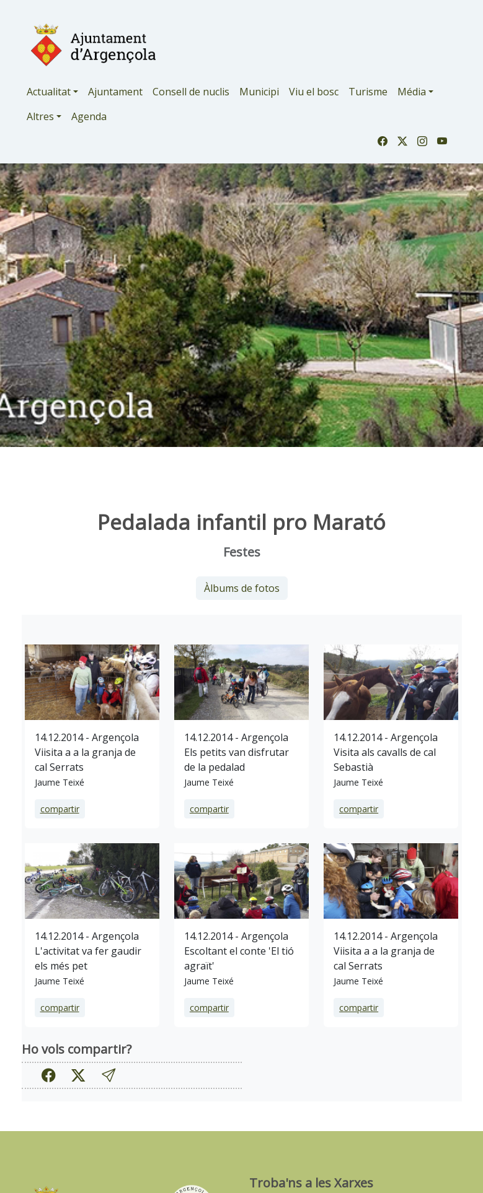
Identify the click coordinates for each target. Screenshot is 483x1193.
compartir (59, 809)
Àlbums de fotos (242, 588)
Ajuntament (115, 91)
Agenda (89, 116)
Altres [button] (40, 116)
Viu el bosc (314, 91)
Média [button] (411, 91)
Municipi (259, 91)
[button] (108, 1075)
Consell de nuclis (191, 91)
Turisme (368, 91)
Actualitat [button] (49, 91)
